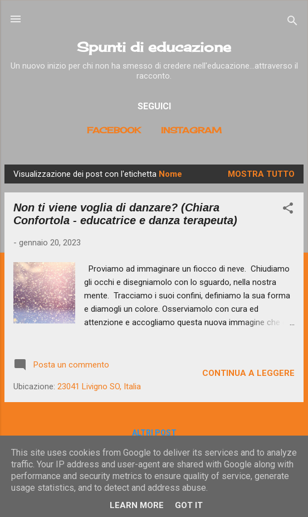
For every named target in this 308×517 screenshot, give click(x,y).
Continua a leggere (248, 373)
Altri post (154, 432)
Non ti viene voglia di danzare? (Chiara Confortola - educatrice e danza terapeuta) (125, 213)
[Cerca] (292, 23)
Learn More (137, 505)
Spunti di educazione (154, 46)
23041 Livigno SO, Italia (99, 386)
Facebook (114, 130)
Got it (189, 505)
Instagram (191, 130)
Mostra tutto (261, 174)
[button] (288, 210)
